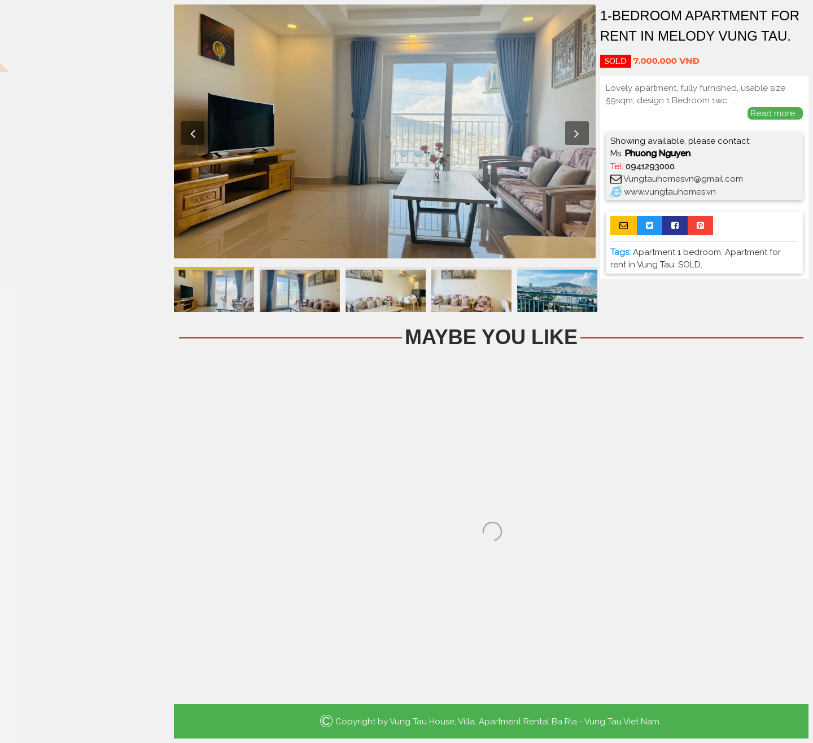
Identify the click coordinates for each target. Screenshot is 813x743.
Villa (85, 169)
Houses (85, 145)
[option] (385, 131)
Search (84, 249)
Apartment (84, 120)
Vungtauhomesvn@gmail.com (683, 179)
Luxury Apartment (84, 193)
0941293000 (650, 166)
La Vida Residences (85, 217)
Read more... (775, 113)
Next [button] (577, 133)
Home (84, 96)
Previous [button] (192, 133)
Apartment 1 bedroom (677, 252)
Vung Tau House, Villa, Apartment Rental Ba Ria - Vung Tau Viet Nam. (525, 721)
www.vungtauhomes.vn (670, 192)
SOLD (689, 265)
